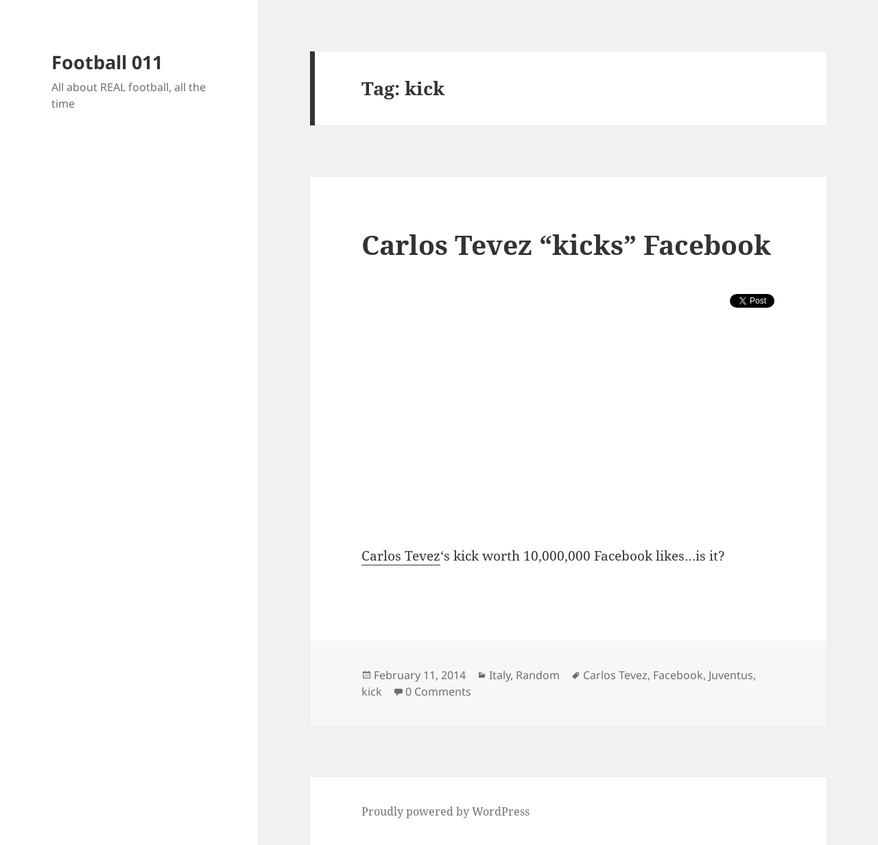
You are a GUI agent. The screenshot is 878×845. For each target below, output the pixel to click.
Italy (499, 675)
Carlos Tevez (400, 556)
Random (538, 675)
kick (371, 691)
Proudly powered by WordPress (445, 811)
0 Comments (438, 691)
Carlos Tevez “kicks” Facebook (566, 244)
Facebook (678, 675)
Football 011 (107, 62)
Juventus (731, 675)
